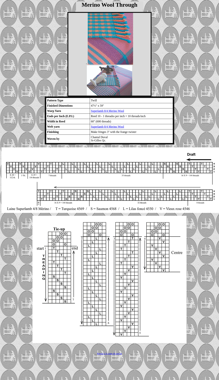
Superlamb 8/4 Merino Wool (107, 110)
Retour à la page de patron (109, 353)
